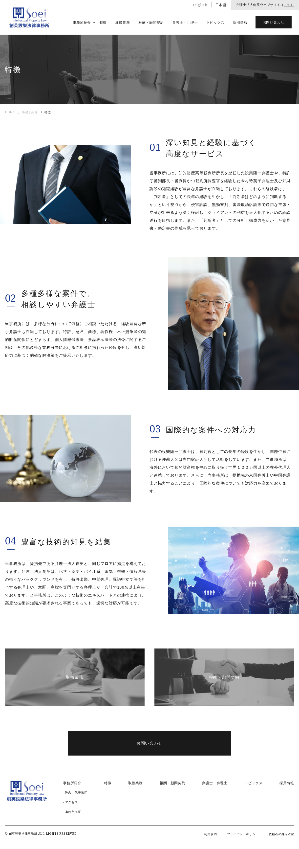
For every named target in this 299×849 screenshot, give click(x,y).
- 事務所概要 (72, 812)
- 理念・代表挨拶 (75, 792)
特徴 (103, 22)
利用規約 (210, 834)
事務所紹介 (82, 22)
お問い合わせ (273, 22)
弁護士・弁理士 (185, 22)
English (200, 4)
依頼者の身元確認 (281, 834)
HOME (10, 112)
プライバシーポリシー (243, 834)
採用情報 (240, 22)
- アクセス (70, 802)
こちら (289, 4)
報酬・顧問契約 (151, 22)
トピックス (215, 22)
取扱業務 (122, 22)
